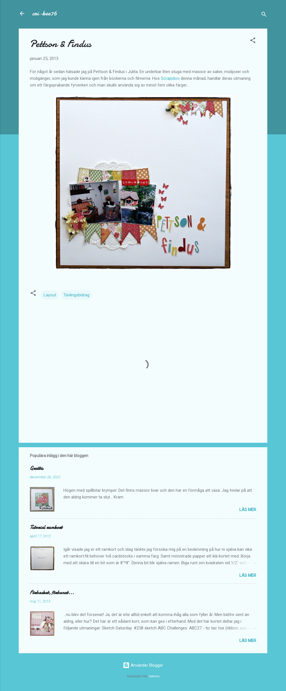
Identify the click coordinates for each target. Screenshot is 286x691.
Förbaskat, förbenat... (52, 592)
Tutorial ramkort (46, 527)
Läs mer (247, 509)
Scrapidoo (170, 78)
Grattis (36, 468)
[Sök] (264, 15)
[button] (252, 41)
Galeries (154, 676)
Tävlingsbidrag (76, 295)
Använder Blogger (143, 665)
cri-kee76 (44, 13)
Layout (50, 295)
